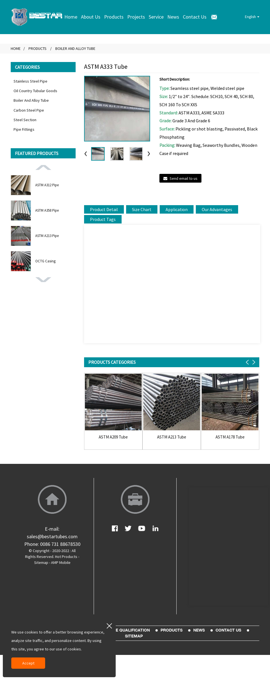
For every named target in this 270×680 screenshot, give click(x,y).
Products (114, 17)
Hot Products (66, 556)
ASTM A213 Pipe (47, 235)
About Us (90, 17)
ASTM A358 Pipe (47, 210)
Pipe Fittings (24, 129)
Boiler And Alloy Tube (75, 48)
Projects (136, 17)
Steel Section (25, 119)
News (173, 17)
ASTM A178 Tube (230, 437)
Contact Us (195, 17)
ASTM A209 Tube (113, 437)
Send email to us (183, 178)
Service (156, 17)
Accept (28, 663)
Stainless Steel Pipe (30, 81)
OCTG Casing (45, 261)
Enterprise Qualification (121, 630)
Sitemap (41, 562)
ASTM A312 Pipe (47, 185)
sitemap (134, 636)
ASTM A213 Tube (171, 437)
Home (70, 17)
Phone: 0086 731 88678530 (52, 544)
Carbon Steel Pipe (29, 110)
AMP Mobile (61, 562)
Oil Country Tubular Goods (35, 90)
